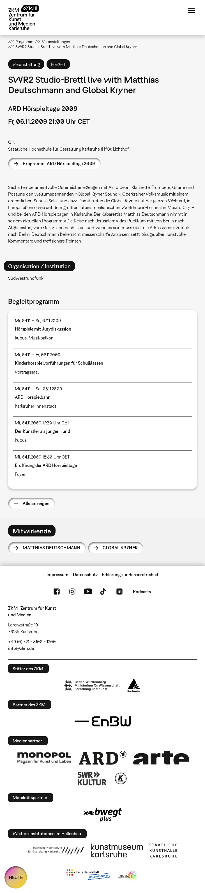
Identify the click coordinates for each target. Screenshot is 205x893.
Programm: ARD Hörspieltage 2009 (59, 163)
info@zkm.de (21, 648)
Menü (191, 10)
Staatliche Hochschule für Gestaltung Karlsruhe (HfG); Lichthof (68, 148)
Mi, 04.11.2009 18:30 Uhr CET (42, 456)
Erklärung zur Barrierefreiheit (130, 574)
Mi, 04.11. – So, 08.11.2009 (38, 388)
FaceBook (56, 591)
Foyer (20, 474)
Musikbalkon (41, 337)
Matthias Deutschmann (51, 547)
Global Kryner (120, 547)
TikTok (103, 591)
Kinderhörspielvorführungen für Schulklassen (59, 362)
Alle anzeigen (36, 503)
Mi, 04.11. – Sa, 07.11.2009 (38, 320)
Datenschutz (85, 574)
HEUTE (16, 877)
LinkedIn (119, 591)
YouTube (88, 591)
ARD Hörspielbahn (32, 397)
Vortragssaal (27, 371)
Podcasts (142, 591)
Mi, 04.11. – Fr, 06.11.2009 (37, 354)
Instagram (72, 591)
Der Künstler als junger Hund (42, 431)
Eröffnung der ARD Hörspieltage (46, 465)
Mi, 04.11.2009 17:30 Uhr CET (42, 422)
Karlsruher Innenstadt (35, 405)
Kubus (21, 337)
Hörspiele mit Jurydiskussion (43, 328)
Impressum (57, 574)
